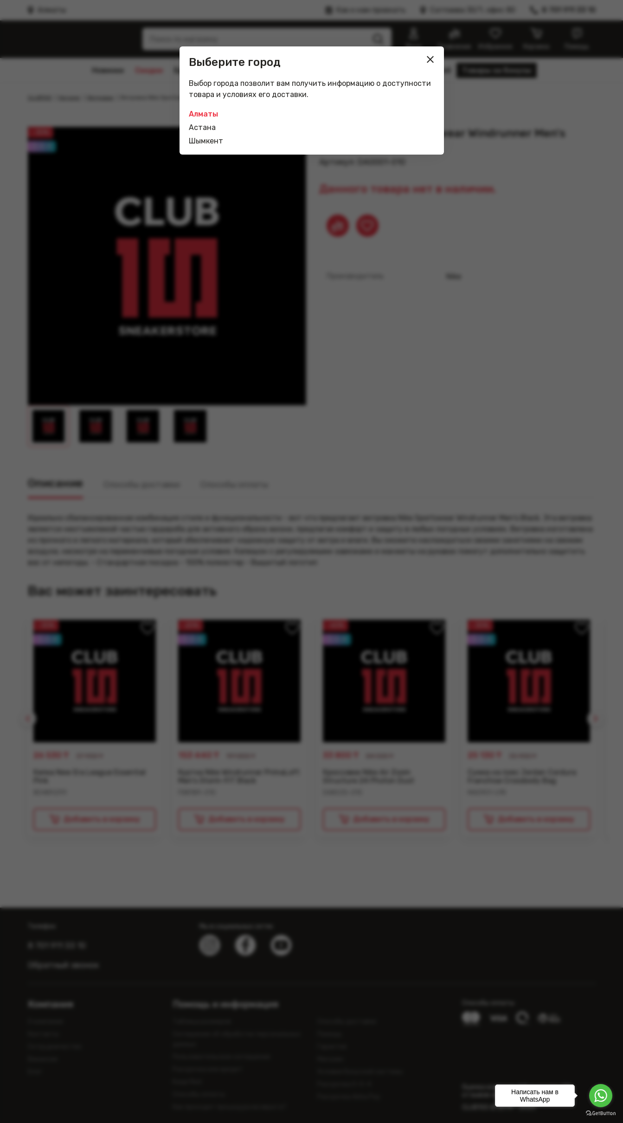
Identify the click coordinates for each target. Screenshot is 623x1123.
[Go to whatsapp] (600, 1095)
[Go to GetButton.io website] (601, 1113)
